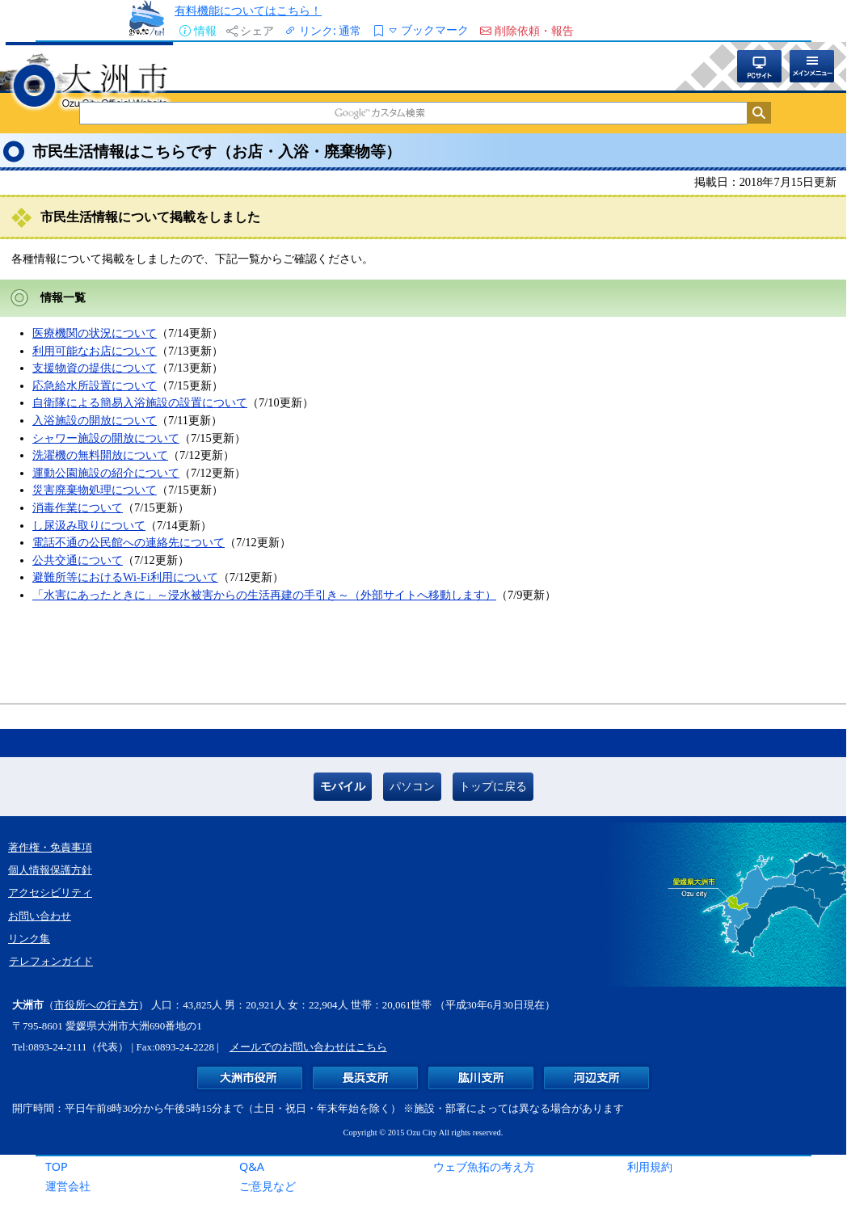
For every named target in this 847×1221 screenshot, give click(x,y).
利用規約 (649, 1166)
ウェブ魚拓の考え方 (484, 1166)
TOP (56, 1166)
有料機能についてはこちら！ (248, 10)
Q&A (251, 1166)
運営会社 (68, 1186)
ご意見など (267, 1186)
